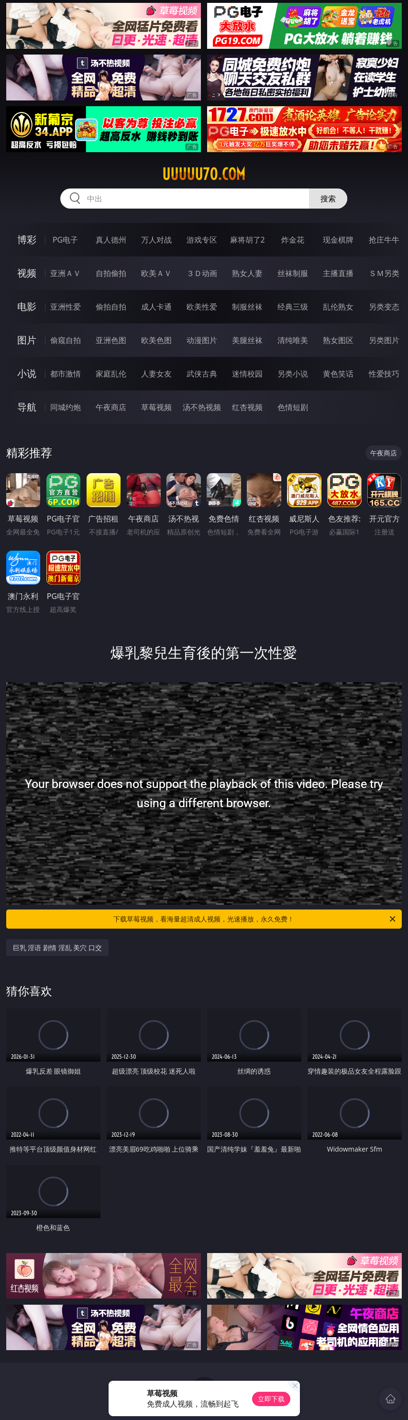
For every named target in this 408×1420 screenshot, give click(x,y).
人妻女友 (156, 373)
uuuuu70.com (203, 174)
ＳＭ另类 (384, 273)
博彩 (26, 239)
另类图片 (384, 340)
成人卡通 (156, 306)
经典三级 (292, 306)
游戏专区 (202, 239)
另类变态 (384, 306)
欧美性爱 (202, 306)
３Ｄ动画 (202, 273)
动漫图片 (202, 340)
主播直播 (338, 273)
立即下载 (271, 1398)
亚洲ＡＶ (65, 273)
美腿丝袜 (247, 340)
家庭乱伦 (111, 373)
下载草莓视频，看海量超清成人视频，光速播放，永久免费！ (255, 919)
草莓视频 (156, 407)
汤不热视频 (202, 407)
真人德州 (111, 239)
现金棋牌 (338, 239)
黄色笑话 (338, 373)
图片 (26, 339)
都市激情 (65, 373)
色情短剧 (292, 407)
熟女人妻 (247, 273)
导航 (26, 406)
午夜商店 (111, 407)
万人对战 (156, 239)
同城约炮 (65, 407)
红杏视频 (247, 407)
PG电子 (65, 239)
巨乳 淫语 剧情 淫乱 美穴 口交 (57, 947)
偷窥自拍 (65, 340)
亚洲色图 (111, 340)
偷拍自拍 (111, 306)
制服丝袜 (247, 306)
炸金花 (292, 239)
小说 (26, 373)
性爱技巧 (384, 373)
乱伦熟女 (338, 306)
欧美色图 (156, 340)
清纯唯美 (292, 340)
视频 (26, 272)
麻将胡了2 (247, 239)
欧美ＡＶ (156, 273)
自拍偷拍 (111, 273)
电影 (26, 306)
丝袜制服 (292, 273)
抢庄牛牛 (384, 239)
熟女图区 (338, 340)
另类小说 (292, 373)
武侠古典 (202, 373)
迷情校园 (247, 373)
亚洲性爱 (65, 306)
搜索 (328, 198)
